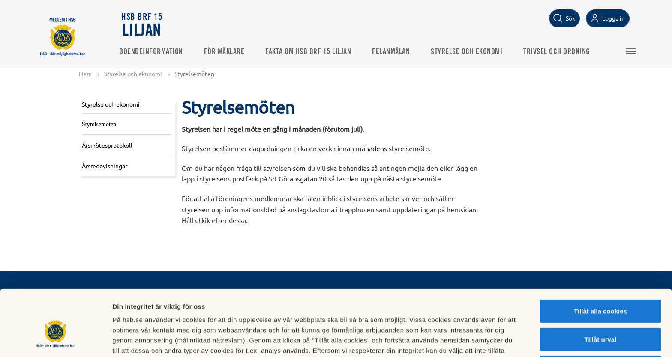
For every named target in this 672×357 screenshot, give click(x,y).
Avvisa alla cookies (600, 318)
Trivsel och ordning (559, 51)
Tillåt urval (601, 291)
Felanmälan (393, 51)
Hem (85, 73)
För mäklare (227, 51)
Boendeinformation (154, 51)
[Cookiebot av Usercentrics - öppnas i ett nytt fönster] (55, 340)
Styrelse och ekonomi (469, 51)
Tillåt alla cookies (600, 262)
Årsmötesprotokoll (107, 145)
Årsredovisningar (104, 166)
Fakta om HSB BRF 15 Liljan (311, 51)
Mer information (455, 340)
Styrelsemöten (99, 124)
